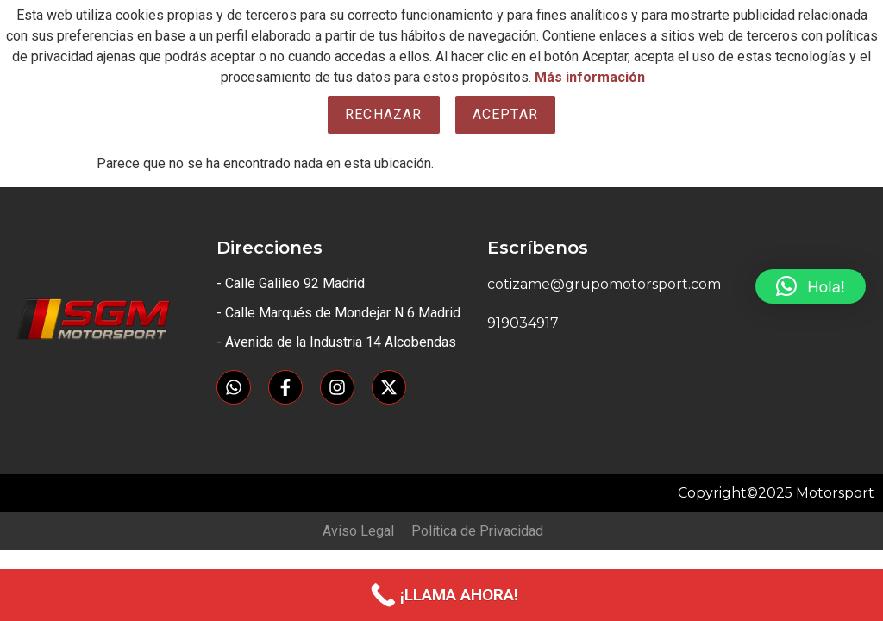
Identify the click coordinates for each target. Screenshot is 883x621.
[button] (810, 286)
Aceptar (505, 114)
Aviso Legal (358, 531)
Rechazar (384, 114)
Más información (590, 77)
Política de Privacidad (477, 531)
